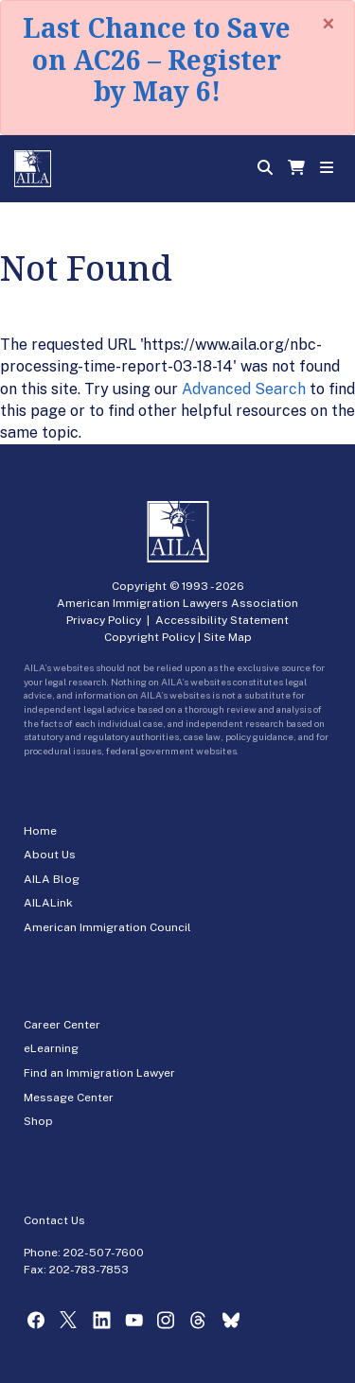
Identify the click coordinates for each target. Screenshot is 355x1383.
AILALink (48, 902)
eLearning (51, 1048)
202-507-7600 (103, 1252)
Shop (38, 1121)
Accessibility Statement (222, 620)
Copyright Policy (149, 637)
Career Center (62, 1024)
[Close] (328, 23)
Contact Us (54, 1220)
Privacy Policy (103, 620)
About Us (50, 854)
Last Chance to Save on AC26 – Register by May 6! (157, 59)
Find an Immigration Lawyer (99, 1073)
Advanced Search (244, 389)
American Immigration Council (107, 927)
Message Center (69, 1097)
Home (40, 831)
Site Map (228, 637)
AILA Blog (52, 879)
